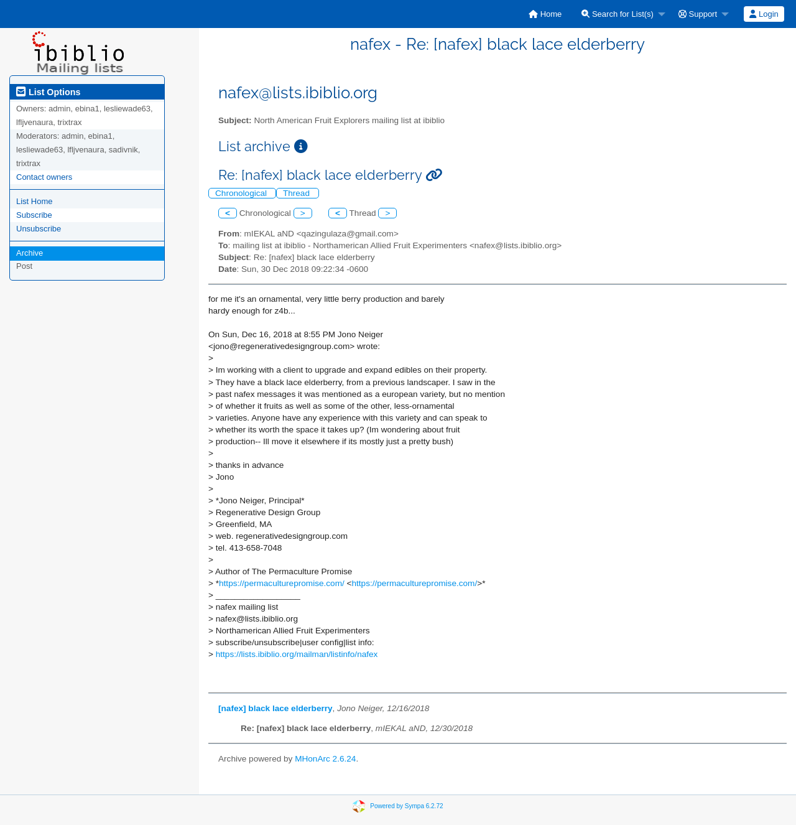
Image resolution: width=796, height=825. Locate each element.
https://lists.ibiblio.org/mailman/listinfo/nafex (297, 654)
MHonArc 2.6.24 (325, 758)
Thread (297, 193)
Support (697, 14)
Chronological (242, 193)
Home (545, 14)
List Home (34, 201)
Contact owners (44, 177)
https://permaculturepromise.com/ (282, 583)
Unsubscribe (38, 228)
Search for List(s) (617, 14)
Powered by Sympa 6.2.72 (406, 805)
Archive (29, 253)
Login (763, 14)
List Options (48, 92)
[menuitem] (545, 14)
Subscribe (34, 215)
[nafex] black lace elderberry (275, 708)
